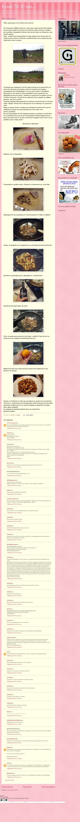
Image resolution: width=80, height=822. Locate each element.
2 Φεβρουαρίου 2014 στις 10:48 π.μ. (14, 672)
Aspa (8, 763)
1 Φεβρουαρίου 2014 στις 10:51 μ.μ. (14, 539)
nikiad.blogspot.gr (11, 480)
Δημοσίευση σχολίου (9, 780)
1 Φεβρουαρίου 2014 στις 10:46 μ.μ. (14, 504)
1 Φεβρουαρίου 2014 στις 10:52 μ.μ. (14, 552)
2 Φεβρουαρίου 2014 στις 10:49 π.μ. (14, 681)
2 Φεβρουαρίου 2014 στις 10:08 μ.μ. (14, 758)
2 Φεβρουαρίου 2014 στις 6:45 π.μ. (14, 615)
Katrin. (8, 711)
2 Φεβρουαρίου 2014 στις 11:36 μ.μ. (14, 768)
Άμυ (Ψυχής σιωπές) (11, 544)
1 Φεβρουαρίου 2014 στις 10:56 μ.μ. (14, 604)
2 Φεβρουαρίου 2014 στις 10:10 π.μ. (14, 647)
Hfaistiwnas (9, 773)
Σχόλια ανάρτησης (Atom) (12, 790)
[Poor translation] (5, 800)
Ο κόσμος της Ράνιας (11, 498)
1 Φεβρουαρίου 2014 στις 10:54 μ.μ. (14, 578)
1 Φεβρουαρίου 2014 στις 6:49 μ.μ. (14, 458)
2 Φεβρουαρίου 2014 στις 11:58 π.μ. (14, 724)
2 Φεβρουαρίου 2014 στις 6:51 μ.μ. (14, 734)
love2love (9, 620)
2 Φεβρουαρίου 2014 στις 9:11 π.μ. (14, 624)
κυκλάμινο (9, 629)
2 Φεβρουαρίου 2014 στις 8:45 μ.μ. (14, 742)
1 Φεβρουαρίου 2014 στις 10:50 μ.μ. (14, 529)
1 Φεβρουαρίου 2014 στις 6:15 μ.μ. (14, 428)
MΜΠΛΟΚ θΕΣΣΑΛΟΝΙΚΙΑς (14, 720)
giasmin (8, 608)
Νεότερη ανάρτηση (7, 787)
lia (7, 651)
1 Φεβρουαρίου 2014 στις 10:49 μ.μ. (14, 521)
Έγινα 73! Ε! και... (18, 6)
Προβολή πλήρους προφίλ (69, 77)
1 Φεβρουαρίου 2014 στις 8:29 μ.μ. (14, 475)
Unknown (9, 432)
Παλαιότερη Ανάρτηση (48, 787)
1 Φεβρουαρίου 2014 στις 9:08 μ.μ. (14, 494)
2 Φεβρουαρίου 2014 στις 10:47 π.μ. (14, 664)
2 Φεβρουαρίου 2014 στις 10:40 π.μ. (14, 655)
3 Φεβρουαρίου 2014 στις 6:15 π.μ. (14, 777)
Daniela (8, 490)
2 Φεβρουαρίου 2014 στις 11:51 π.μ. (14, 715)
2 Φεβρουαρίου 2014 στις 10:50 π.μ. (14, 690)
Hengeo (8, 747)
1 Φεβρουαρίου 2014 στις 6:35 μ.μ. (14, 439)
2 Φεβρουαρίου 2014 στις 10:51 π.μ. (14, 707)
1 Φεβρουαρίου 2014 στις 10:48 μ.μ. (14, 512)
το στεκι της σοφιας (11, 423)
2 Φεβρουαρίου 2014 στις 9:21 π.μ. (14, 632)
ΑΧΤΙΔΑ (9, 508)
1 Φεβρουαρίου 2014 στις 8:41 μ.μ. (14, 485)
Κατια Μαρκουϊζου (11, 738)
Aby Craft (9, 463)
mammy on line (10, 637)
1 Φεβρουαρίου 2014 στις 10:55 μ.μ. (14, 587)
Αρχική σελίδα (27, 787)
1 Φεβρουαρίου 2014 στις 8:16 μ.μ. (14, 467)
